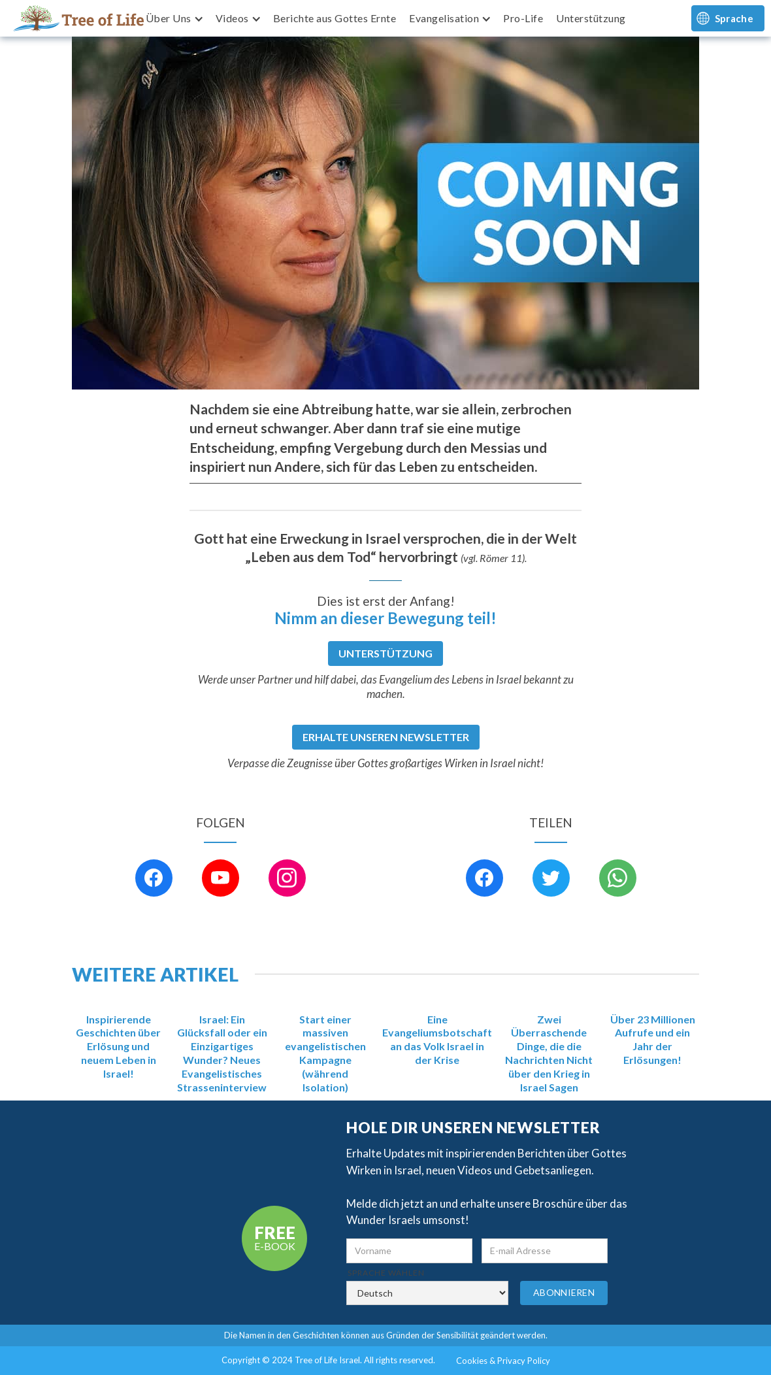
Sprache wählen (386, 1273)
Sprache (734, 18)
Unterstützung (591, 18)
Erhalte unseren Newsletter (386, 737)
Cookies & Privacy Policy (503, 1360)
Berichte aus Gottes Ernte (335, 18)
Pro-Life (523, 18)
